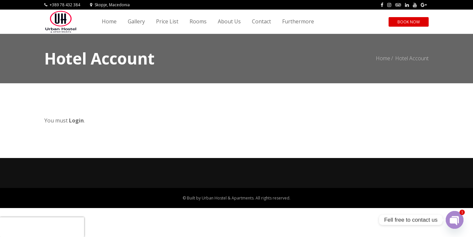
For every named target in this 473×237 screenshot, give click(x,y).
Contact (261, 21)
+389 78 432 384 (62, 5)
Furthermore (298, 21)
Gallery (136, 21)
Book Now (408, 22)
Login (76, 120)
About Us (229, 21)
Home (109, 21)
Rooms (198, 21)
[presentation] (42, 227)
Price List (167, 21)
